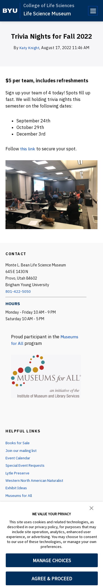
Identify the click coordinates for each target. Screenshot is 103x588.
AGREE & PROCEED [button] (52, 578)
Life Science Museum (47, 13)
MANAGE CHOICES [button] (52, 560)
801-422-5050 (18, 291)
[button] (91, 507)
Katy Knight (29, 47)
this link (28, 148)
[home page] (10, 10)
